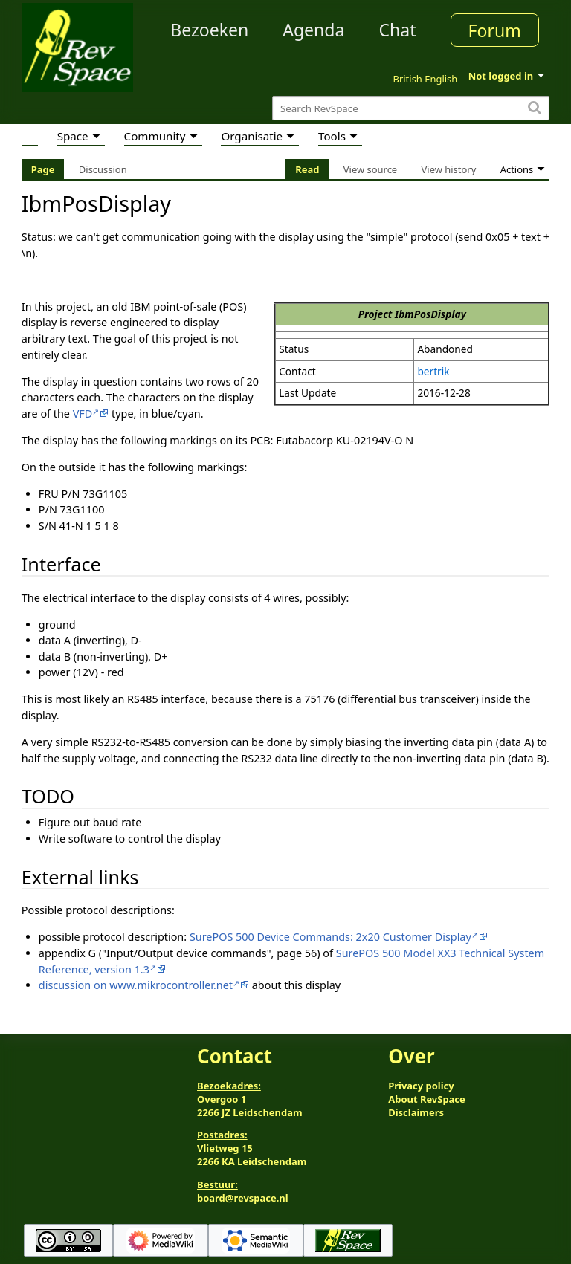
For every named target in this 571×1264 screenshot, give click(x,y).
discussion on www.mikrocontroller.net (136, 985)
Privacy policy (421, 1085)
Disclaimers (416, 1112)
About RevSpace (426, 1099)
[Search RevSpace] (410, 108)
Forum (494, 30)
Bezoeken (209, 30)
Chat (397, 30)
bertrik (433, 371)
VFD (83, 413)
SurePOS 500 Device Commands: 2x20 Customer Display (330, 937)
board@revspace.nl (242, 1198)
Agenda (313, 30)
